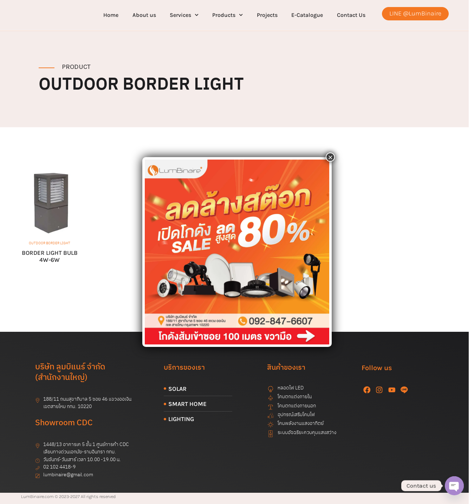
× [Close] (330, 157)
